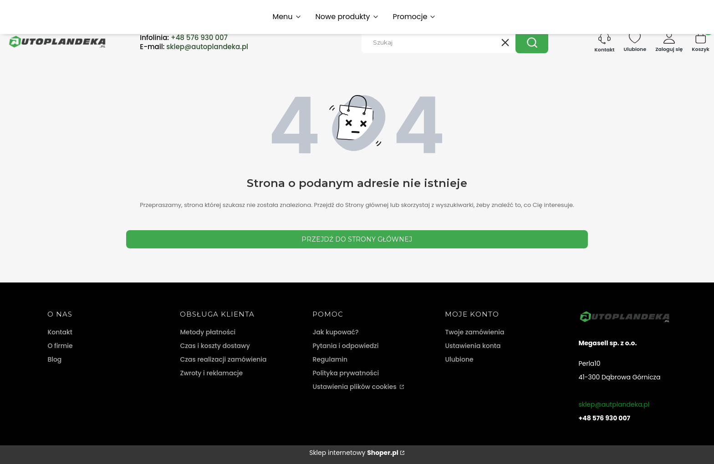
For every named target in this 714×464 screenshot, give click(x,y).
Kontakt (59, 332)
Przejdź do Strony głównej (356, 239)
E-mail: (194, 46)
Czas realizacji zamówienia (223, 359)
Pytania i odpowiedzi (345, 345)
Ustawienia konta (472, 345)
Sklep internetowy (353, 452)
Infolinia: (184, 37)
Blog (54, 359)
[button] (531, 42)
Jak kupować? (335, 332)
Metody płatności (207, 332)
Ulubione (459, 359)
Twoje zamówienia (474, 332)
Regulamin (329, 359)
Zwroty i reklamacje (211, 373)
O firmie (59, 345)
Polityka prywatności (345, 373)
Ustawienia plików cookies (355, 386)
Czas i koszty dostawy (215, 345)
